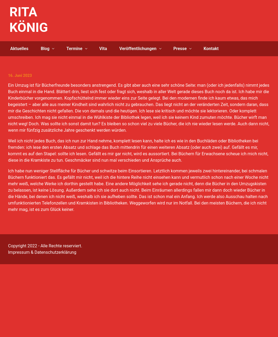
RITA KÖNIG (28, 19)
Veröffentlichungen (137, 48)
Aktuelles (19, 48)
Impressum (19, 252)
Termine (74, 48)
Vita (103, 48)
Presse (180, 48)
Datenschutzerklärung (55, 252)
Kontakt (211, 48)
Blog (45, 48)
